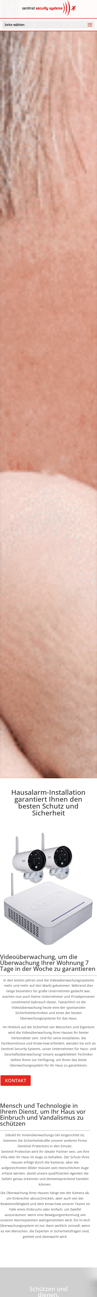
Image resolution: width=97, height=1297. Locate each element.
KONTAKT (15, 1080)
